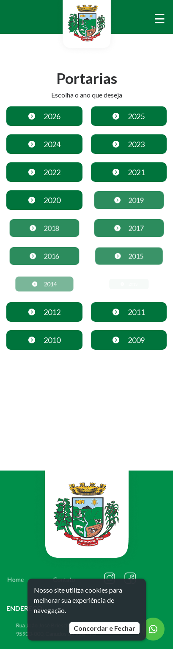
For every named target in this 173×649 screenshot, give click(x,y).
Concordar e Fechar (104, 628)
